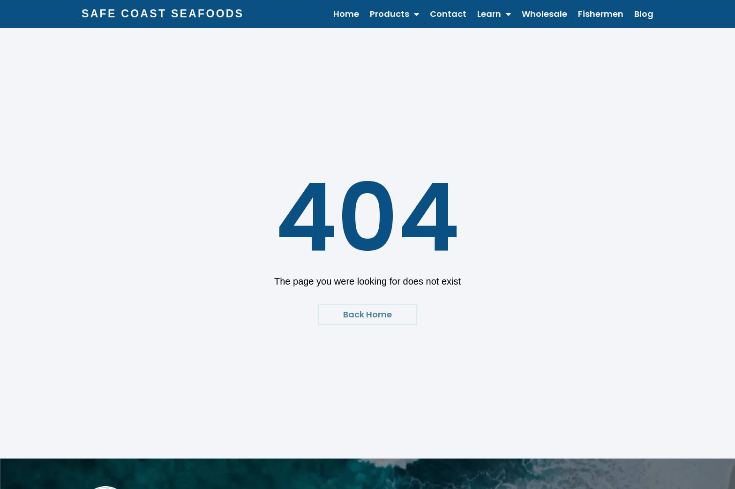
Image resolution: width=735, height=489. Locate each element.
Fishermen (600, 14)
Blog (643, 14)
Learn (494, 14)
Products (394, 14)
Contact (448, 14)
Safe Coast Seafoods (163, 14)
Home (346, 14)
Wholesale (544, 14)
